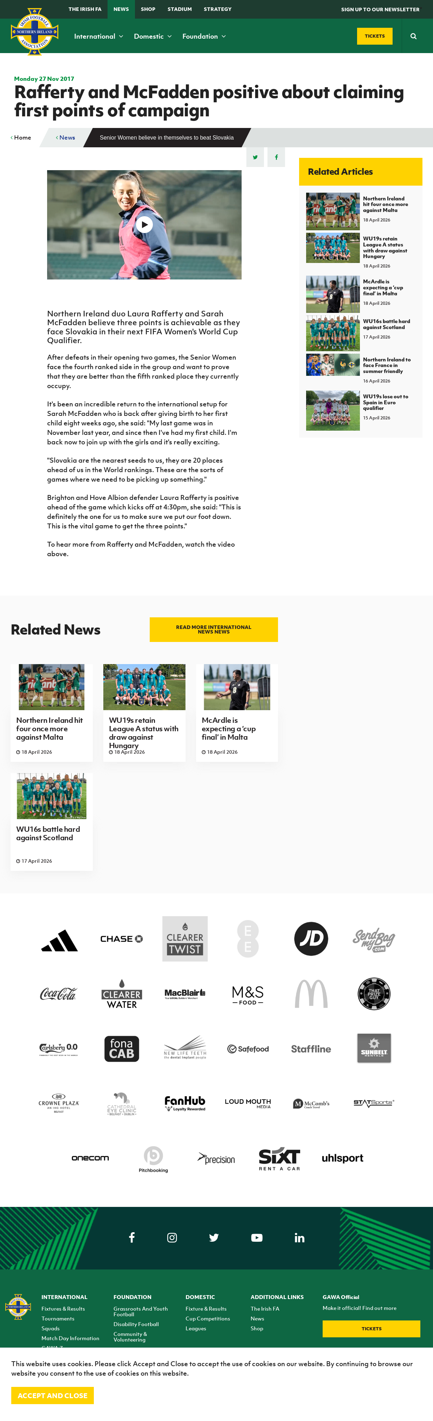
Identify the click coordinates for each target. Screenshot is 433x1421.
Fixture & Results (206, 1308)
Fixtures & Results (63, 1308)
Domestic (153, 36)
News (121, 9)
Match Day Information (70, 1338)
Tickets (372, 1329)
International (98, 36)
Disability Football (136, 1323)
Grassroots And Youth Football (141, 1311)
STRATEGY (218, 9)
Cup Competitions (208, 1318)
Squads (50, 1328)
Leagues (196, 1328)
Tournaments (58, 1318)
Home (21, 137)
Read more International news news (213, 629)
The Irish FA (85, 9)
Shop (148, 9)
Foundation (204, 36)
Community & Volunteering (130, 1336)
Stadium (180, 9)
